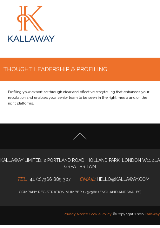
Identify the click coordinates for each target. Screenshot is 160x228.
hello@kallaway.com (123, 179)
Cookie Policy (100, 214)
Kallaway (152, 214)
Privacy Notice (75, 214)
